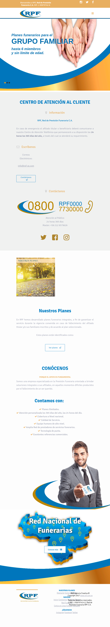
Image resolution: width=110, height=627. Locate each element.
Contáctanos (26, 178)
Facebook (68, 612)
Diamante (60, 593)
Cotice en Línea (60, 606)
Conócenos (62, 600)
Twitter (75, 612)
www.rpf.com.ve (86, 595)
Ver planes (55, 347)
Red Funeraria (66, 603)
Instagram (60, 612)
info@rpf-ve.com (26, 165)
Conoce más (55, 549)
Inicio (56, 600)
